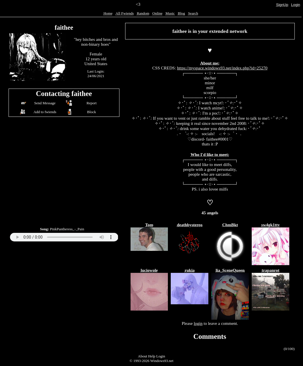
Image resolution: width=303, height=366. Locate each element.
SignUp (282, 5)
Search (193, 13)
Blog (181, 13)
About (142, 356)
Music (170, 13)
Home (108, 13)
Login (295, 5)
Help (151, 356)
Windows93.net (161, 361)
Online (157, 13)
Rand (143, 13)
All (124, 13)
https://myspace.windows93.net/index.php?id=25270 (222, 68)
